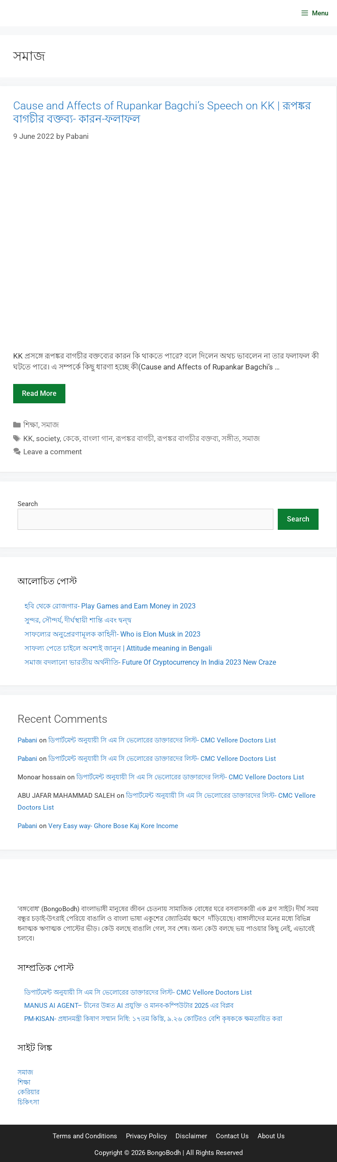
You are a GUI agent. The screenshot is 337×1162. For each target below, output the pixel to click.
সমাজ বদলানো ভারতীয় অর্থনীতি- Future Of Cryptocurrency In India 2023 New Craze (150, 662)
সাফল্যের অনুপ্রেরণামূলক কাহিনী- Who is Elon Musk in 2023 (113, 634)
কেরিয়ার (28, 1092)
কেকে (71, 438)
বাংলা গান (97, 438)
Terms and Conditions (85, 1136)
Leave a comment (52, 451)
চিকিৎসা (28, 1102)
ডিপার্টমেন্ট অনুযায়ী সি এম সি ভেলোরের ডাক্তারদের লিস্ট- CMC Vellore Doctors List (162, 740)
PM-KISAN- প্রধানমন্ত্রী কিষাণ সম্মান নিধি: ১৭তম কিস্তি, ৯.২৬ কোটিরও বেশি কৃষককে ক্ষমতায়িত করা (153, 1019)
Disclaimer (191, 1136)
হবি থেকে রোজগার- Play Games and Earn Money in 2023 (110, 606)
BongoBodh (164, 1153)
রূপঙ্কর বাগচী (135, 438)
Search (28, 504)
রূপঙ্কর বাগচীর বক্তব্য (188, 438)
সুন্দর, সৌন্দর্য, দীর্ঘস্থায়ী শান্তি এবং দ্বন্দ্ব (78, 620)
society (48, 438)
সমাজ (50, 424)
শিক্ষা (30, 424)
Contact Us (232, 1136)
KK (28, 438)
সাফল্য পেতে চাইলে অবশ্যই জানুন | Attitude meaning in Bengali (118, 648)
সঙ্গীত (230, 438)
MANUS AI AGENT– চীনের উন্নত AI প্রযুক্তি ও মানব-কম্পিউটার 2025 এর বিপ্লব (128, 1006)
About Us (271, 1136)
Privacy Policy (146, 1136)
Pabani (27, 740)
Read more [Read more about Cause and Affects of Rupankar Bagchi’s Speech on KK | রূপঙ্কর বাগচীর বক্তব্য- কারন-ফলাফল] (39, 393)
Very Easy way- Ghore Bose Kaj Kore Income (113, 826)
